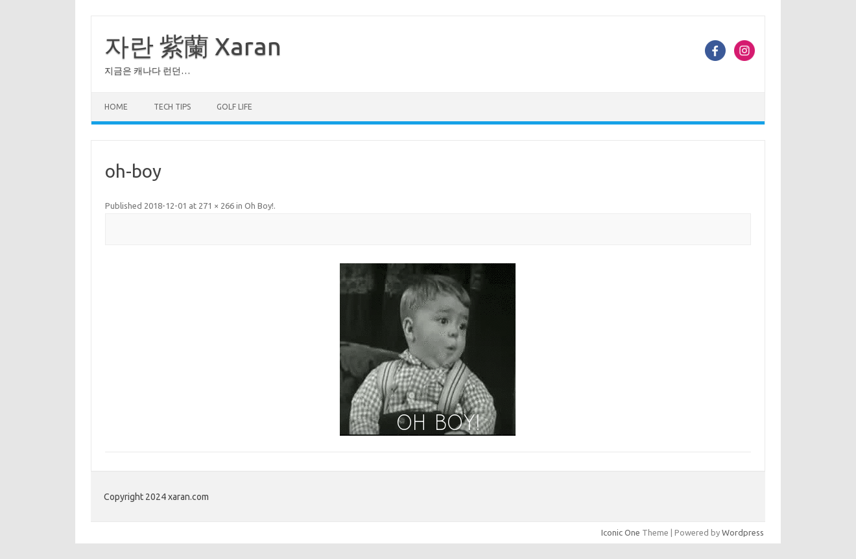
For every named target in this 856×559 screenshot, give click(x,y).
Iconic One (620, 532)
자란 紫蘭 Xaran (192, 46)
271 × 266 (216, 205)
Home (116, 106)
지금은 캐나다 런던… (147, 70)
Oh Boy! (259, 205)
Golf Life (234, 106)
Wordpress (743, 532)
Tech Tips (172, 106)
